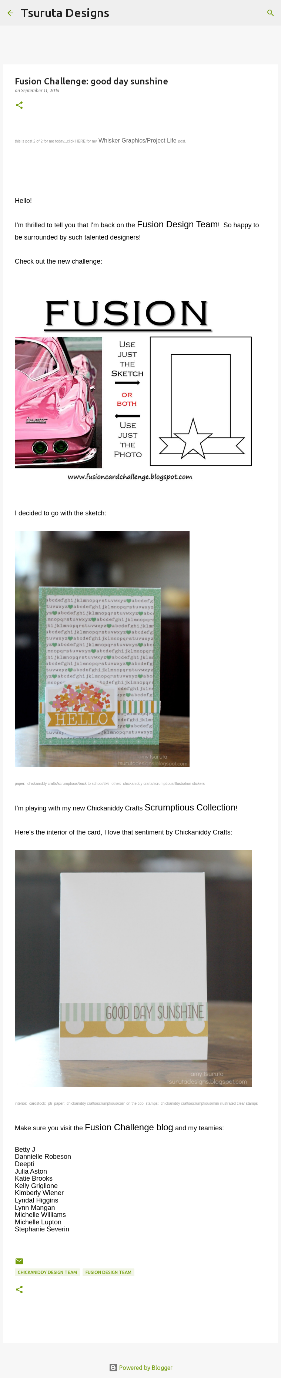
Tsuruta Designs (65, 12)
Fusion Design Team (108, 1272)
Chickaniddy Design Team (47, 1272)
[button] (19, 106)
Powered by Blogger (141, 1367)
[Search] (119, 13)
